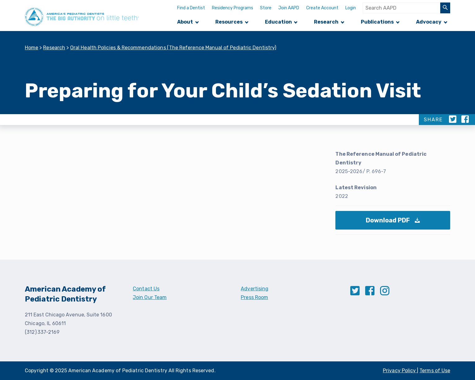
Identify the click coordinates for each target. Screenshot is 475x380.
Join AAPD (288, 8)
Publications (377, 22)
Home (31, 48)
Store (265, 8)
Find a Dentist (191, 8)
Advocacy (428, 22)
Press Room (254, 297)
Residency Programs (232, 8)
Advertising (254, 289)
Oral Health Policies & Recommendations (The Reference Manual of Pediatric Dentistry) (173, 48)
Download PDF (394, 223)
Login (350, 8)
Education (278, 22)
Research (326, 22)
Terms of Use (434, 370)
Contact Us (146, 289)
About (185, 22)
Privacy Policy (400, 370)
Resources (229, 22)
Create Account (322, 8)
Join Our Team (150, 297)
